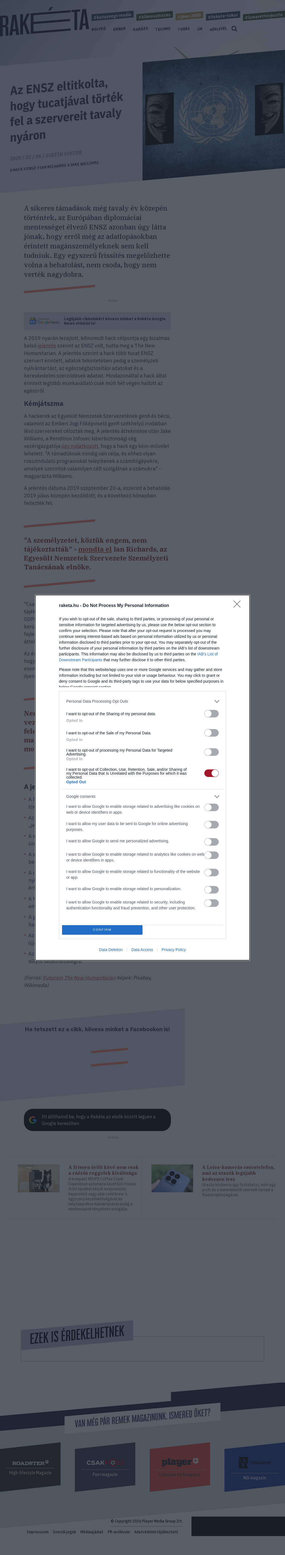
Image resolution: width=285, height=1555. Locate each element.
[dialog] (142, 777)
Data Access (142, 949)
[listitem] (142, 701)
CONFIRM (102, 930)
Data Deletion (111, 949)
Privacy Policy (174, 949)
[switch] (211, 713)
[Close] (239, 606)
